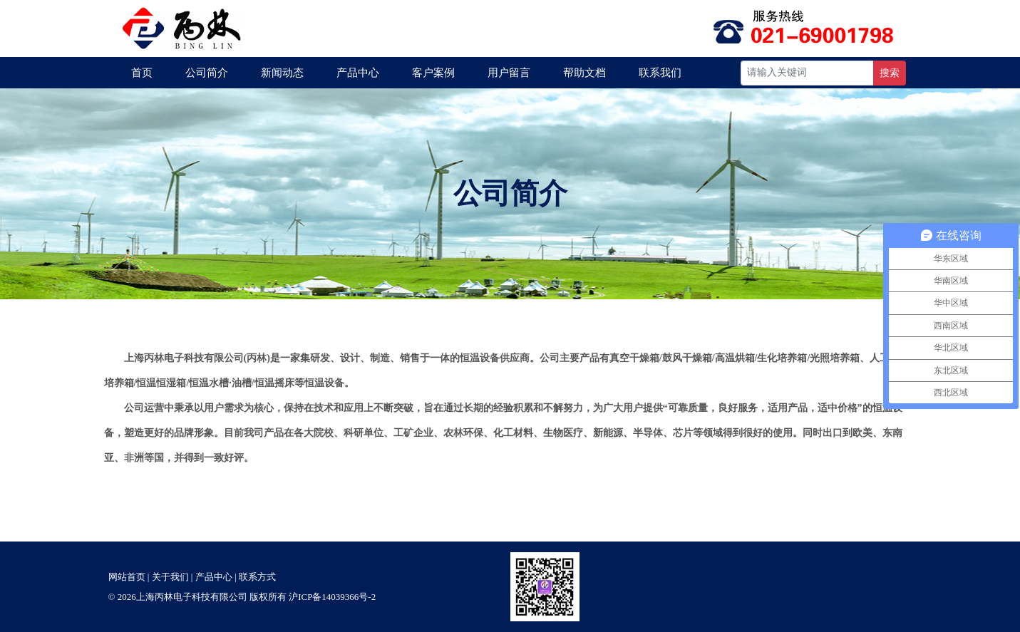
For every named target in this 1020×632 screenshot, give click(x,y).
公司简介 (206, 72)
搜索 (890, 73)
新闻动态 (282, 72)
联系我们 (660, 72)
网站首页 (126, 576)
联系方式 (257, 576)
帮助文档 (584, 72)
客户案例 (433, 72)
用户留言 (509, 72)
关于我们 (170, 576)
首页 (142, 72)
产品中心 (357, 72)
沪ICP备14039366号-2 (332, 596)
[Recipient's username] (807, 73)
